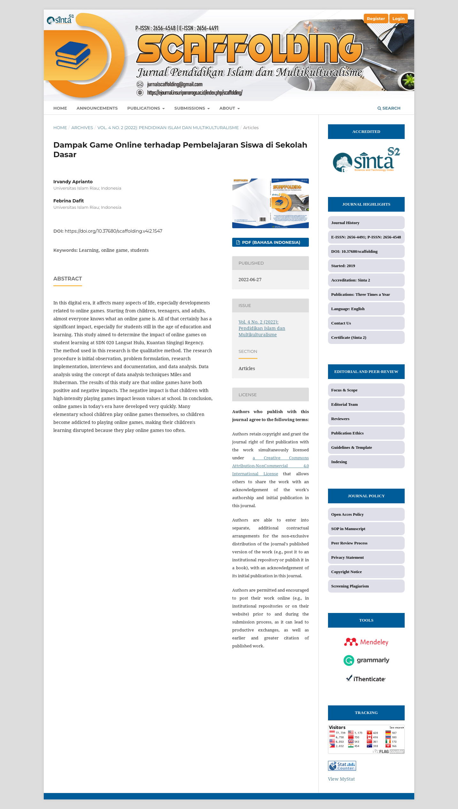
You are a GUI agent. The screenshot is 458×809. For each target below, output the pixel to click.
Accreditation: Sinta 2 (350, 280)
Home (60, 108)
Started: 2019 (343, 265)
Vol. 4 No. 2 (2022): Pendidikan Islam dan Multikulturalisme (168, 127)
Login (399, 18)
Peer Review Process (349, 543)
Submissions (190, 108)
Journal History (345, 222)
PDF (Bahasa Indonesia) (270, 242)
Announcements (97, 108)
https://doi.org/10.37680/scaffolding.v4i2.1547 (114, 231)
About (227, 108)
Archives (82, 127)
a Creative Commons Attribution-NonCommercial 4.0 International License (270, 466)
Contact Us (341, 323)
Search (389, 108)
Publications (144, 108)
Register (376, 18)
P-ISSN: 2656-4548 (384, 237)
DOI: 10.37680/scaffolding (354, 251)
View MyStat (341, 779)
